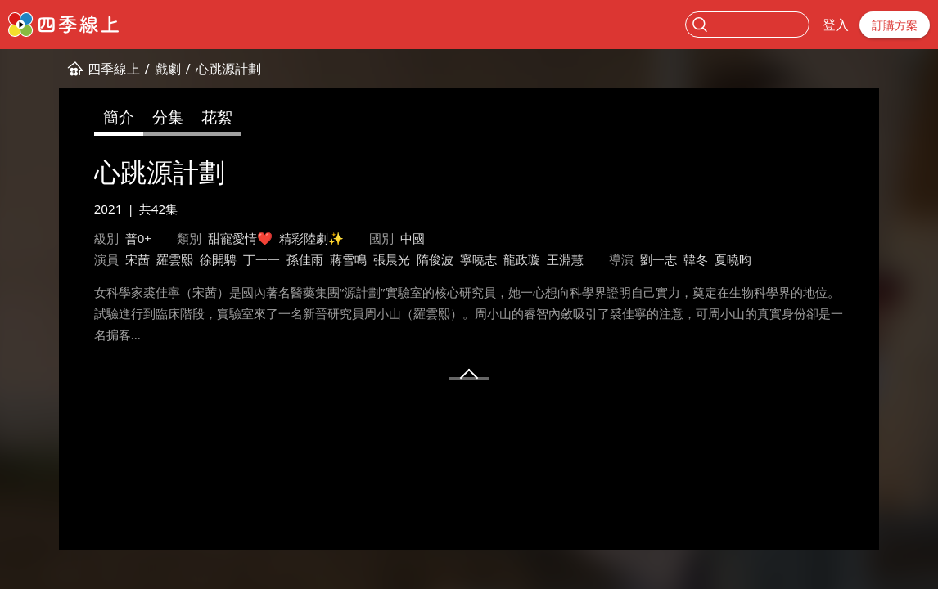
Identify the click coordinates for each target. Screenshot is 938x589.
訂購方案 (895, 25)
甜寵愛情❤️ (240, 238)
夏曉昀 (733, 259)
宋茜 (137, 259)
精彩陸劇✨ (311, 238)
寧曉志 (478, 259)
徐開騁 (218, 259)
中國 (412, 238)
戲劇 (168, 69)
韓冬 (695, 259)
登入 (836, 25)
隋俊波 (435, 259)
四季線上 (114, 69)
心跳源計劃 (228, 69)
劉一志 (658, 259)
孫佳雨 (304, 259)
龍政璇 (521, 259)
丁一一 (261, 259)
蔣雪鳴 (348, 259)
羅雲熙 (174, 259)
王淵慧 (565, 259)
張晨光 (391, 259)
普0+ (138, 238)
